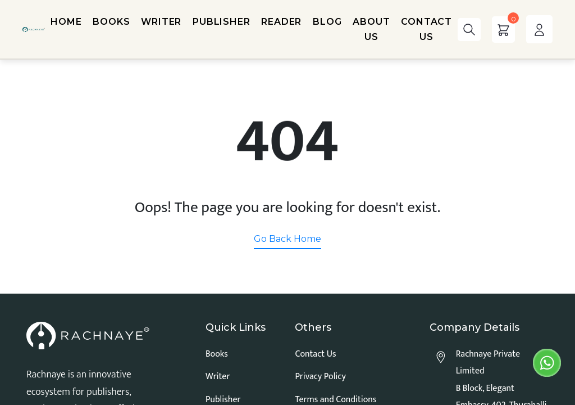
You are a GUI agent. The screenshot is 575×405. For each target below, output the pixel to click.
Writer (218, 376)
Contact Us (315, 354)
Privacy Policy (320, 376)
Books (217, 354)
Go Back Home (287, 238)
